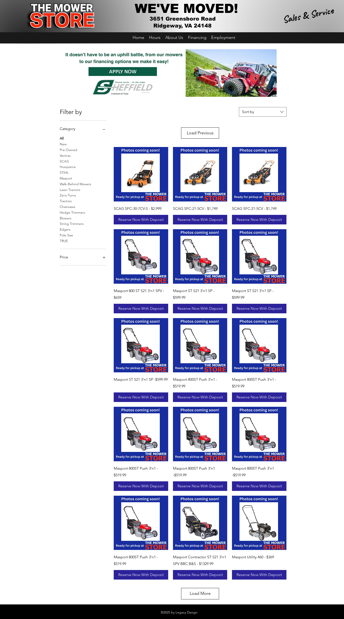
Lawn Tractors (70, 189)
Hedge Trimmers (72, 212)
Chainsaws (67, 206)
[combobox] (263, 112)
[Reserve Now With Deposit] (141, 219)
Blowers (65, 218)
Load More (200, 593)
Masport (66, 178)
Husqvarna (67, 166)
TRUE (64, 240)
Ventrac (65, 155)
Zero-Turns (68, 195)
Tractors (66, 200)
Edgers (65, 229)
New (63, 143)
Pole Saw (66, 235)
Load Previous (200, 133)
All (62, 138)
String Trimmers (72, 223)
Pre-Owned (68, 149)
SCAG (64, 161)
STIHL (64, 172)
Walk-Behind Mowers (75, 183)
